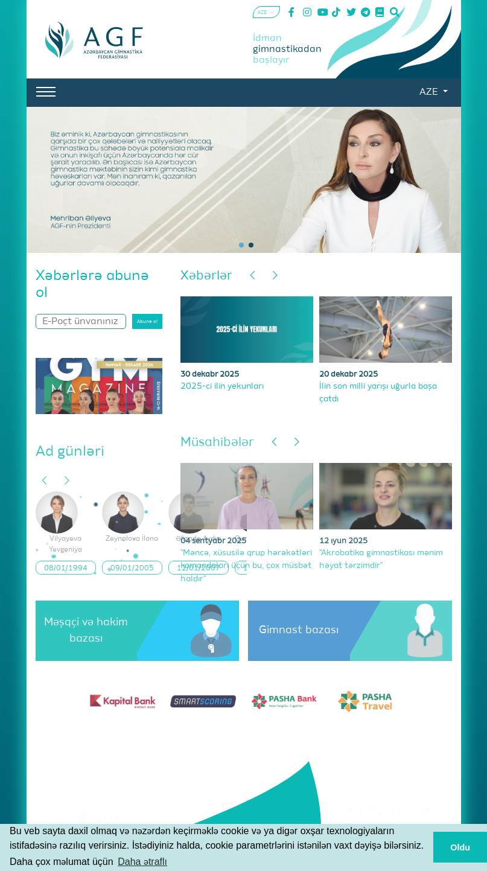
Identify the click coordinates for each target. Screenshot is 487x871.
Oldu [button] (460, 847)
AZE (429, 92)
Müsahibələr (217, 442)
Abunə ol (147, 321)
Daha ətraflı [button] (142, 862)
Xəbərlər (206, 276)
